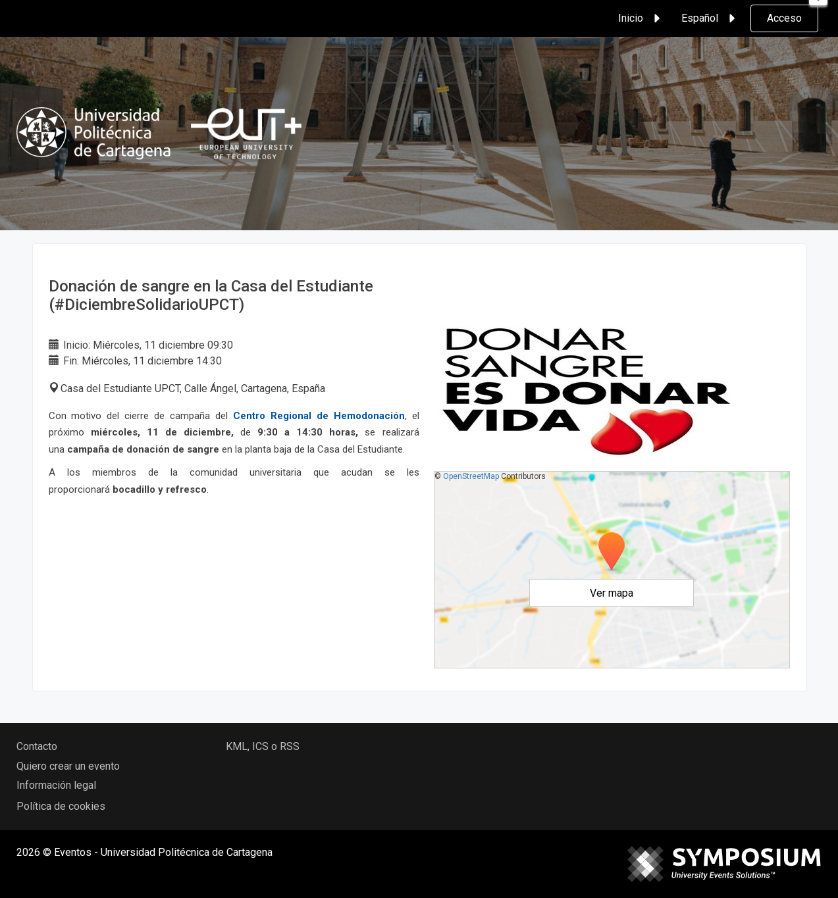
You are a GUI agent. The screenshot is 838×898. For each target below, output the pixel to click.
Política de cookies (60, 806)
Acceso (784, 18)
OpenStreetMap (471, 476)
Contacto (36, 746)
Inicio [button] (641, 18)
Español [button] (710, 18)
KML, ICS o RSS (263, 746)
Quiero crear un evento (68, 766)
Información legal (56, 785)
